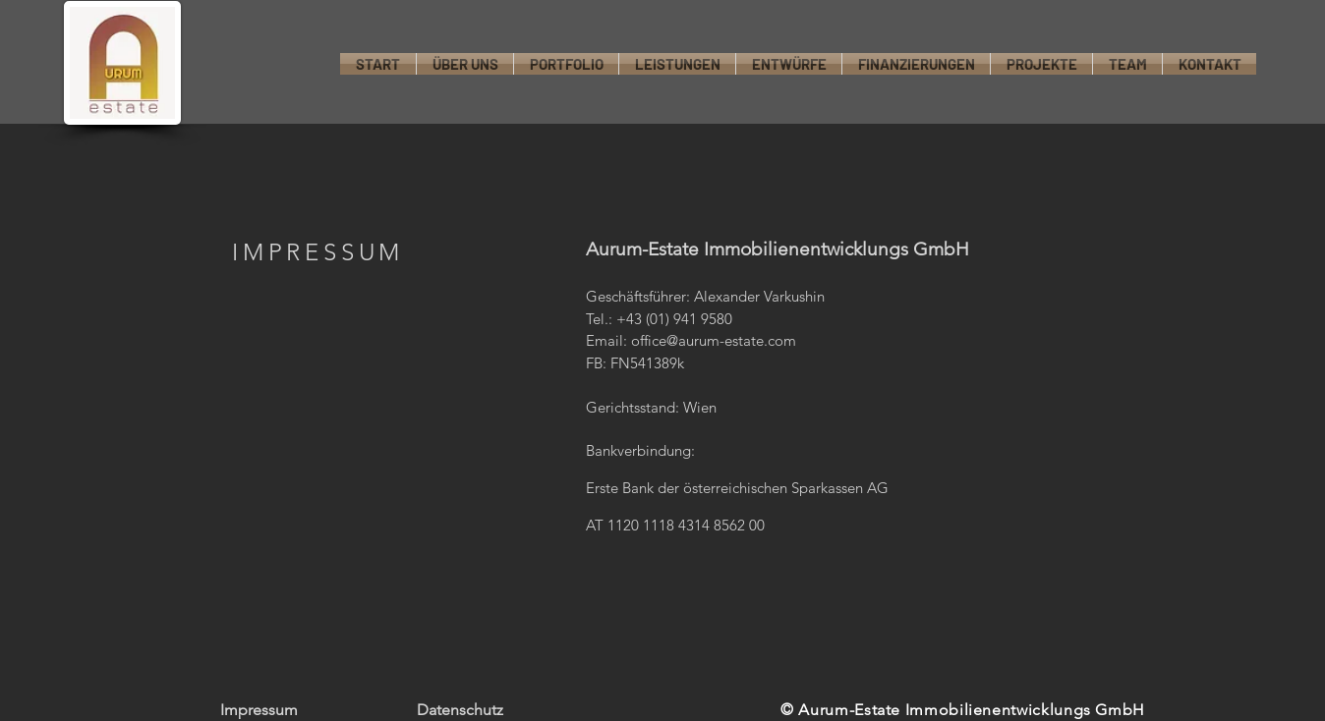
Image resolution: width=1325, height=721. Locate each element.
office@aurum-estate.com (713, 340)
